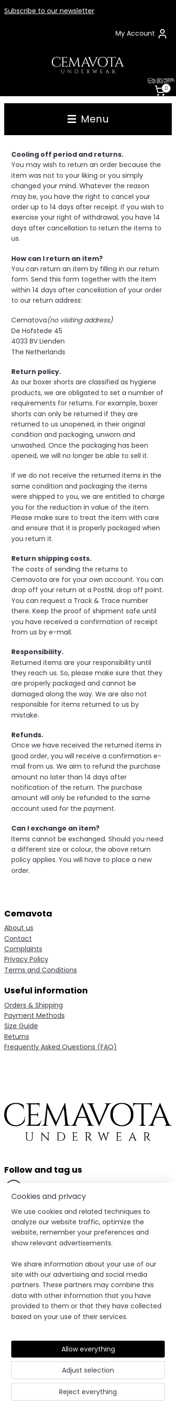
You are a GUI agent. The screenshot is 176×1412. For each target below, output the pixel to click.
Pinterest (38, 1225)
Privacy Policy (26, 959)
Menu (88, 119)
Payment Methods (34, 1015)
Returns (16, 1036)
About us (18, 927)
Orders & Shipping (33, 1005)
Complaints (23, 949)
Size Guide (21, 1025)
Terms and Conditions (40, 970)
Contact (18, 938)
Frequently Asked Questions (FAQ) (60, 1047)
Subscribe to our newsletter (49, 10)
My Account (141, 33)
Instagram (42, 1206)
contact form (95, 1275)
